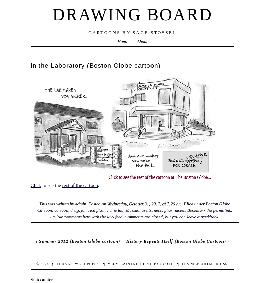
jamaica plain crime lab (102, 210)
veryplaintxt (123, 264)
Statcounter (42, 279)
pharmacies (174, 210)
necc (158, 210)
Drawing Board (132, 14)
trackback (209, 216)
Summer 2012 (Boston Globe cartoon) (79, 241)
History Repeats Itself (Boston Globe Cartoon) (176, 241)
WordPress (87, 264)
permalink (222, 210)
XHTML (208, 264)
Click (36, 185)
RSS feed (115, 216)
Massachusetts (139, 210)
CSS (223, 264)
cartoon (61, 210)
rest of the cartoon (80, 185)
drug (74, 210)
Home (123, 41)
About (142, 41)
